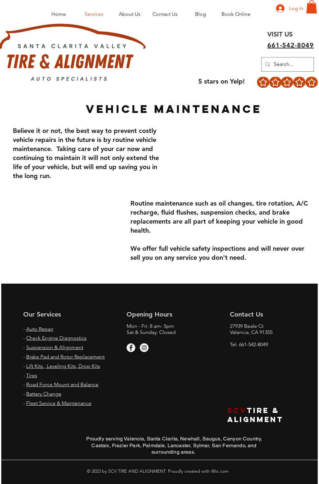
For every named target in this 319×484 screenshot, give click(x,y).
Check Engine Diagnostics (56, 338)
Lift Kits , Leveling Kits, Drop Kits (63, 366)
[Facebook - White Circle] (131, 347)
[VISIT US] (280, 34)
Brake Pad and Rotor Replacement (65, 357)
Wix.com (219, 471)
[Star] (263, 82)
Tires (31, 375)
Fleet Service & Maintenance (58, 403)
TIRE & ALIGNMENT (257, 415)
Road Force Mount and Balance (62, 384)
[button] (311, 7)
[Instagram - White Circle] (144, 347)
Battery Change (43, 394)
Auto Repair (39, 329)
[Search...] (287, 64)
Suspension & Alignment (54, 347)
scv (237, 410)
